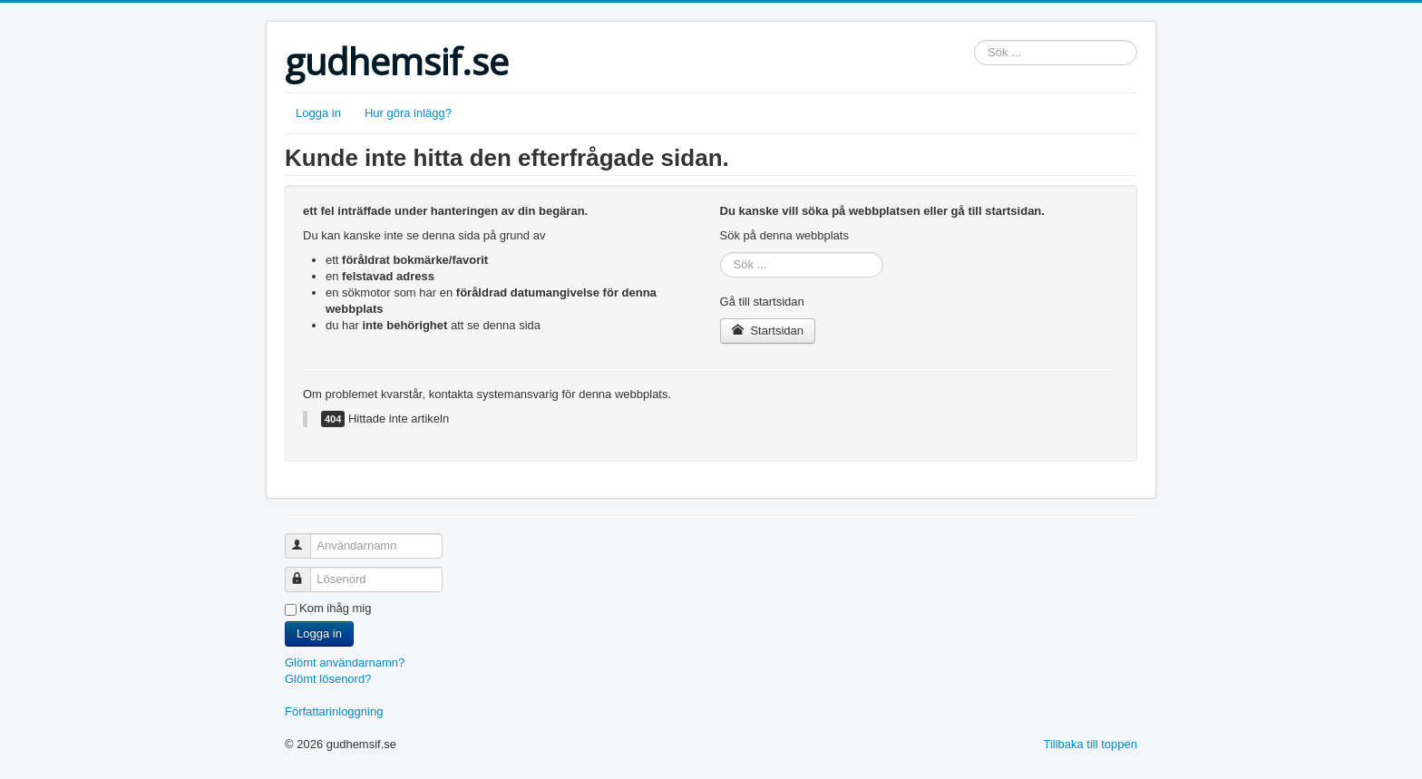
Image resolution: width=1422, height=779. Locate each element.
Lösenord (306, 571)
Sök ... (974, 40)
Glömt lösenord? (328, 679)
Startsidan (768, 330)
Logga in (318, 113)
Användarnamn (306, 538)
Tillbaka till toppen (1090, 744)
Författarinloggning (334, 711)
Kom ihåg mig (335, 608)
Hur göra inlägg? (408, 113)
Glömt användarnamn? (344, 662)
